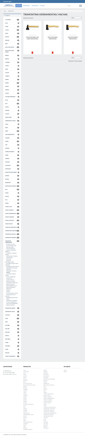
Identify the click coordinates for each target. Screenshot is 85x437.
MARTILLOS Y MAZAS (10, 281)
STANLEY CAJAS (12, 206)
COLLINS (12, 72)
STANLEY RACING (12, 224)
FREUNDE (12, 110)
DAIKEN (12, 79)
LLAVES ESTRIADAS (10, 279)
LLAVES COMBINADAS (10, 276)
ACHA (12, 23)
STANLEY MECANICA (12, 220)
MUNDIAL (12, 158)
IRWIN (12, 131)
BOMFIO (12, 55)
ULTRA (12, 318)
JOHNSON (12, 138)
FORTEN (12, 107)
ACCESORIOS (12, 19)
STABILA (12, 203)
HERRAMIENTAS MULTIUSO (12, 297)
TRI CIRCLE (12, 315)
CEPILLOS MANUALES (10, 248)
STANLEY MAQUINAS (12, 217)
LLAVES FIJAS (9, 278)
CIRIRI (12, 69)
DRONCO (12, 90)
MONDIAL (12, 148)
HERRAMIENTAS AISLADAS (11, 268)
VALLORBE (12, 325)
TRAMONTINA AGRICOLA (12, 234)
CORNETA (12, 76)
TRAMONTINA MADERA (12, 308)
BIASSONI (12, 40)
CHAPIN (12, 66)
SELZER (12, 193)
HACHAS (8, 272)
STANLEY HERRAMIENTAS (12, 213)
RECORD (12, 179)
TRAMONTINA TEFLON (12, 311)
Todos (24, 370)
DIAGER (12, 86)
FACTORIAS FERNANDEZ (12, 96)
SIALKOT (12, 196)
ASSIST (12, 33)
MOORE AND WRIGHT (12, 151)
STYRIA (12, 349)
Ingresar (65, 370)
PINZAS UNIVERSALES (10, 287)
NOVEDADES (12, 169)
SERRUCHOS (8, 288)
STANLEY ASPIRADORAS (12, 356)
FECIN (12, 100)
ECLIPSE (12, 93)
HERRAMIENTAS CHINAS (12, 120)
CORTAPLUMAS (9, 257)
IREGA (12, 127)
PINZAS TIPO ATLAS (10, 284)
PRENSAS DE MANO (10, 305)
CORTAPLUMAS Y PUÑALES (11, 256)
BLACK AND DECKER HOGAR (12, 51)
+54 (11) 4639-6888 (8, 372)
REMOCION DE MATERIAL (12, 186)
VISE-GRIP (12, 329)
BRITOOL (12, 59)
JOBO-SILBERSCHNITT (12, 134)
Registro (65, 371)
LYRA (12, 145)
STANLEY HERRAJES (12, 210)
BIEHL (12, 43)
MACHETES (8, 259)
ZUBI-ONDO (12, 339)
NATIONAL (12, 162)
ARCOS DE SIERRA (10, 247)
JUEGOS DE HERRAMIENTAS (12, 303)
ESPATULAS (8, 269)
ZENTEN (12, 335)
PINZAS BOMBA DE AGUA (11, 285)
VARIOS (7, 299)
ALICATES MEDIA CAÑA (11, 245)
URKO (12, 322)
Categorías (7, 15)
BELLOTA (12, 37)
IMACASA (12, 353)
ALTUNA (12, 30)
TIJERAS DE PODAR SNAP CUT (12, 227)
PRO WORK (12, 346)
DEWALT (12, 83)
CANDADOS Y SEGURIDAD (11, 300)
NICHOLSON (12, 165)
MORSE (12, 155)
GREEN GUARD (12, 117)
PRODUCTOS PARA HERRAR (12, 172)
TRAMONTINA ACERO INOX (12, 230)
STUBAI (12, 342)
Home (5, 11)
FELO (12, 103)
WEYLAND (12, 332)
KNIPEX (12, 141)
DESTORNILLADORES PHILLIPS (12, 266)
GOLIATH (12, 114)
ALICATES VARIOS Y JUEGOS (12, 293)
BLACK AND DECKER (12, 47)
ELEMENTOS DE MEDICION (12, 282)
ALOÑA (12, 26)
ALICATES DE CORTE (10, 244)
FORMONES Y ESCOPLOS (11, 270)
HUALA (12, 124)
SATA (12, 189)
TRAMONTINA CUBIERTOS (12, 237)
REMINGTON (12, 182)
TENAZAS (8, 290)
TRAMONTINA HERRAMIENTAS (12, 241)
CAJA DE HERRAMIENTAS (11, 302)
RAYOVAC (12, 175)
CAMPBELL (12, 62)
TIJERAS (8, 291)
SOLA (12, 200)
